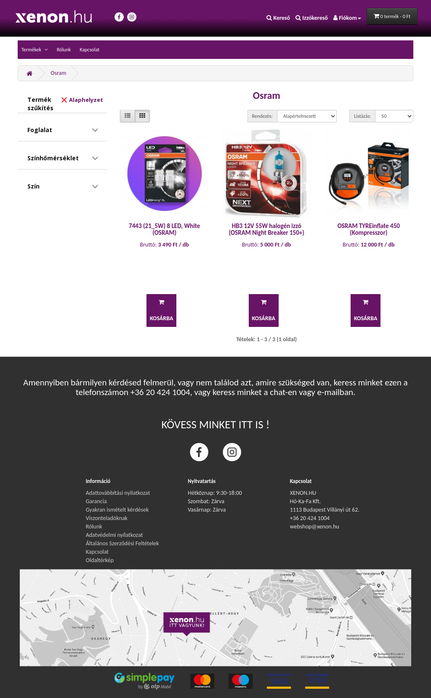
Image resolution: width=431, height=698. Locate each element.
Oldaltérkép (100, 560)
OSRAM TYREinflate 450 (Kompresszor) (369, 229)
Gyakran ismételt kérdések (117, 509)
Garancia (96, 501)
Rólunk (64, 50)
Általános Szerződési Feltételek (122, 543)
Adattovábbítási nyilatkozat (118, 492)
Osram (58, 73)
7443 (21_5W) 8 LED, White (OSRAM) (164, 229)
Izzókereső (311, 17)
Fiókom (347, 17)
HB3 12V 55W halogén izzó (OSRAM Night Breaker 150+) (266, 229)
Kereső (278, 17)
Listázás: (362, 116)
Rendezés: (262, 116)
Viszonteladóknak (107, 518)
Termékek (32, 50)
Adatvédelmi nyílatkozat (114, 535)
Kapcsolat (89, 50)
